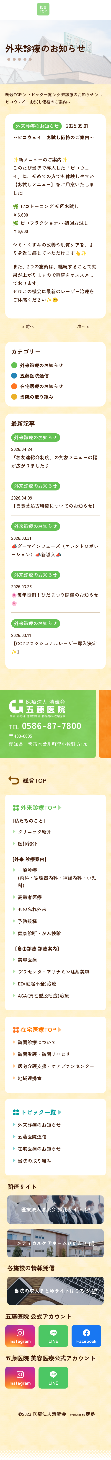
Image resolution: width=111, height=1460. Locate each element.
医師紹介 (27, 843)
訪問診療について (37, 1042)
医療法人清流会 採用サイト (52, 1209)
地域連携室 (30, 1078)
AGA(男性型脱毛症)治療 (43, 995)
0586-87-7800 (52, 725)
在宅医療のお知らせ (39, 1148)
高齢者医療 (30, 897)
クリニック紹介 (34, 831)
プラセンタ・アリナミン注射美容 (54, 971)
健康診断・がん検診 (39, 933)
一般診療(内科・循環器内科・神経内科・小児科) (57, 877)
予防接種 (27, 921)
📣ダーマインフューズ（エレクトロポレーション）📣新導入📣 (54, 550)
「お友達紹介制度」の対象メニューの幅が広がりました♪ (54, 461)
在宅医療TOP (38, 1029)
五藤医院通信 (32, 1136)
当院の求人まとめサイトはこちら (52, 1290)
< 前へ (28, 326)
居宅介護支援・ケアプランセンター (56, 1066)
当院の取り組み (34, 1160)
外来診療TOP (38, 807)
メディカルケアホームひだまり (52, 1243)
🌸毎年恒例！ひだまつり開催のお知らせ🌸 (54, 598)
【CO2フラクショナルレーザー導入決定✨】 (54, 647)
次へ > (83, 326)
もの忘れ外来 (32, 909)
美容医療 (27, 959)
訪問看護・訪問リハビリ (44, 1054)
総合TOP (13, 94)
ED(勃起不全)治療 (37, 983)
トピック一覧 (39, 94)
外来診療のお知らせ (75, 94)
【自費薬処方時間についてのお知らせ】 (54, 505)
